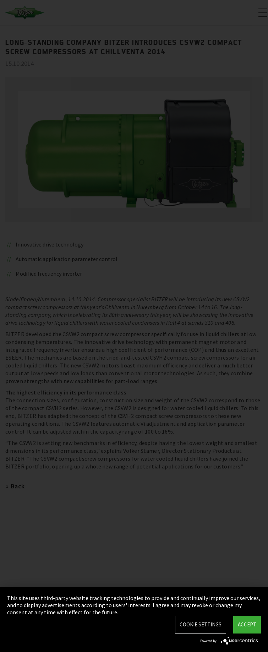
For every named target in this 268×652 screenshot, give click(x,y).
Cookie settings (200, 624)
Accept (247, 624)
